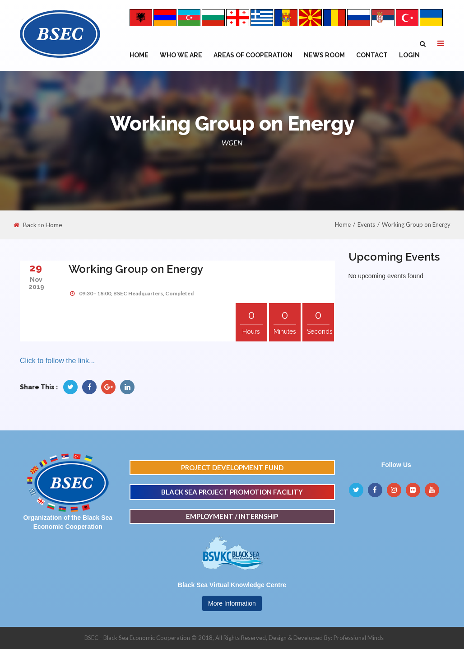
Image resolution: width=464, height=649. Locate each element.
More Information (232, 603)
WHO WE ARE (181, 55)
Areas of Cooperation (252, 55)
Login (409, 55)
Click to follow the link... (57, 360)
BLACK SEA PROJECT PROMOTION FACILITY (232, 492)
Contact (372, 55)
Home (139, 55)
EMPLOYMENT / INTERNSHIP (232, 516)
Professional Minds (359, 637)
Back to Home (38, 225)
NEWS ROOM (324, 55)
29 (35, 267)
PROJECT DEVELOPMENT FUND (232, 467)
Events (366, 224)
